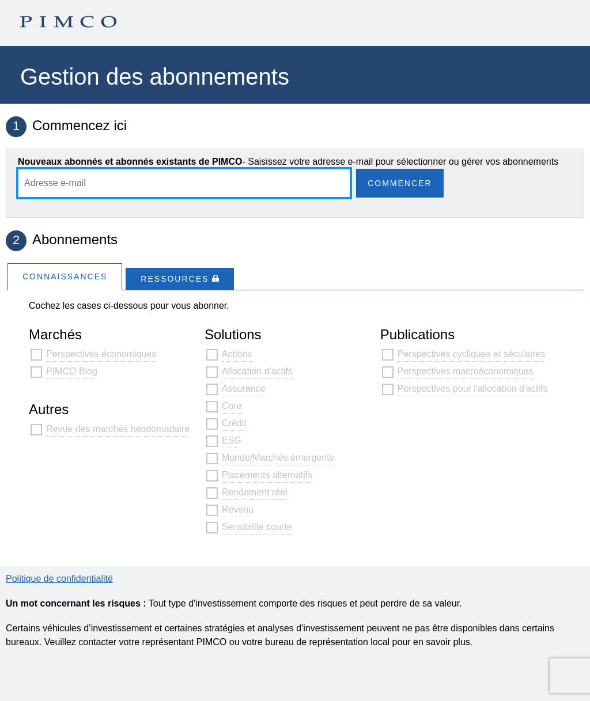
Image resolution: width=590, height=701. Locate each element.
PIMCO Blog (71, 371)
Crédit (234, 423)
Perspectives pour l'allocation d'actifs (472, 388)
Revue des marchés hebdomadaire (118, 429)
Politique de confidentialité (59, 578)
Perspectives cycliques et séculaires (471, 354)
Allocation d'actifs (257, 371)
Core (232, 406)
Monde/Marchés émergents (278, 458)
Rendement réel (255, 492)
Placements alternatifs (267, 475)
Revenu (238, 509)
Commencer (400, 183)
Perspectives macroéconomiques (466, 371)
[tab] (64, 276)
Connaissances (64, 276)
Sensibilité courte (257, 527)
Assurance (244, 388)
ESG (231, 440)
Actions (237, 354)
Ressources (180, 278)
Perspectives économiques (101, 354)
